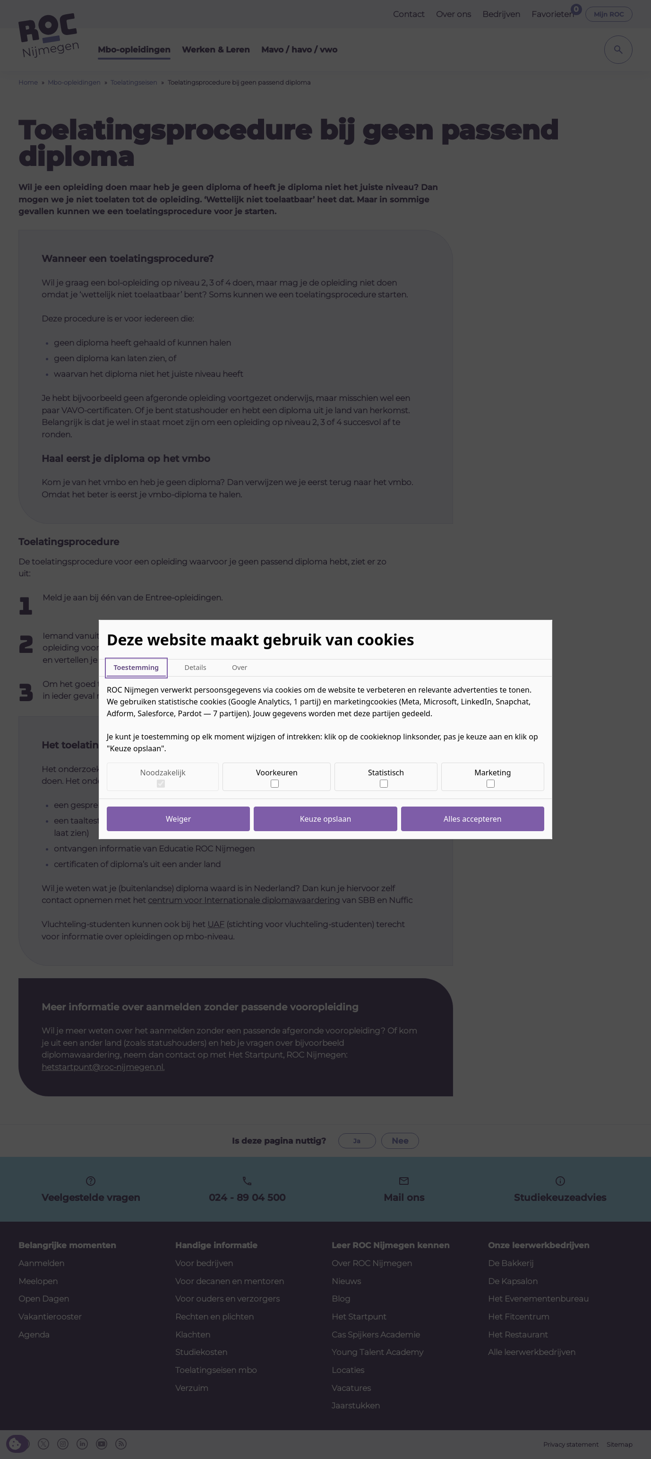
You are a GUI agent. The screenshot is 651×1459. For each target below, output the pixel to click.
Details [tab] (195, 667)
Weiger (178, 819)
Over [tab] (240, 667)
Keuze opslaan (325, 819)
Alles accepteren (473, 819)
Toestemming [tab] (136, 667)
